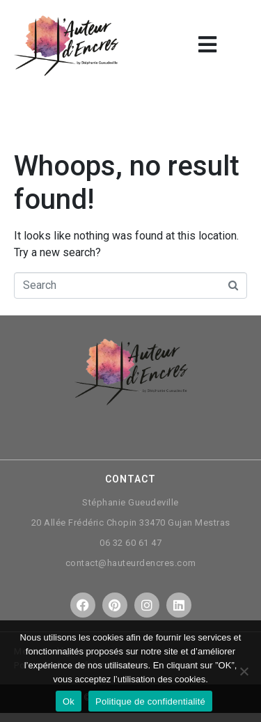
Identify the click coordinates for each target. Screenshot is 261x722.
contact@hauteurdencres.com (130, 563)
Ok (68, 701)
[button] (207, 44)
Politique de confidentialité (150, 701)
